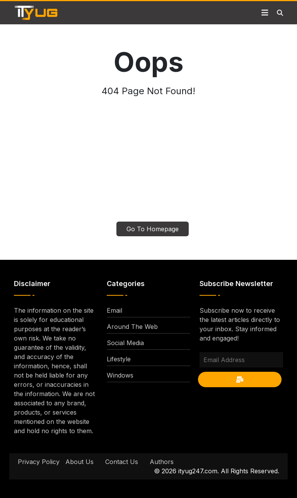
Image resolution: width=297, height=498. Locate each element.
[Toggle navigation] (265, 12)
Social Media (125, 343)
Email (114, 310)
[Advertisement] (148, 164)
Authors (162, 462)
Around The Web (132, 326)
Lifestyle (119, 359)
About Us (79, 462)
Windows (120, 375)
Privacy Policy (39, 462)
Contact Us (121, 462)
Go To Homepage (152, 229)
